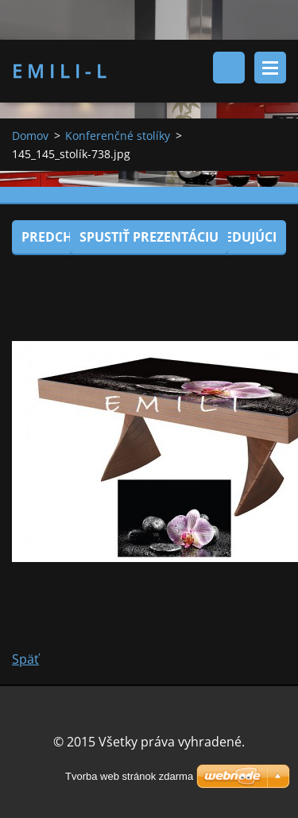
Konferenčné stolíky (117, 135)
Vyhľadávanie (229, 67)
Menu (270, 67)
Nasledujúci (234, 237)
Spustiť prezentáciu (149, 237)
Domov (30, 135)
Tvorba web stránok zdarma (129, 776)
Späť (25, 659)
